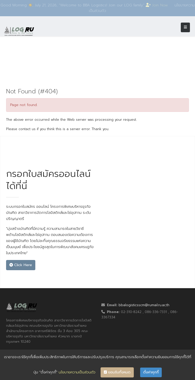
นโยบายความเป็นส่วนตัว (77, 372)
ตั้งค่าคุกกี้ (151, 372)
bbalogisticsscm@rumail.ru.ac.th (144, 305)
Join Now (157, 5)
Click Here (20, 265)
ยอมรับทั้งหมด (117, 372)
